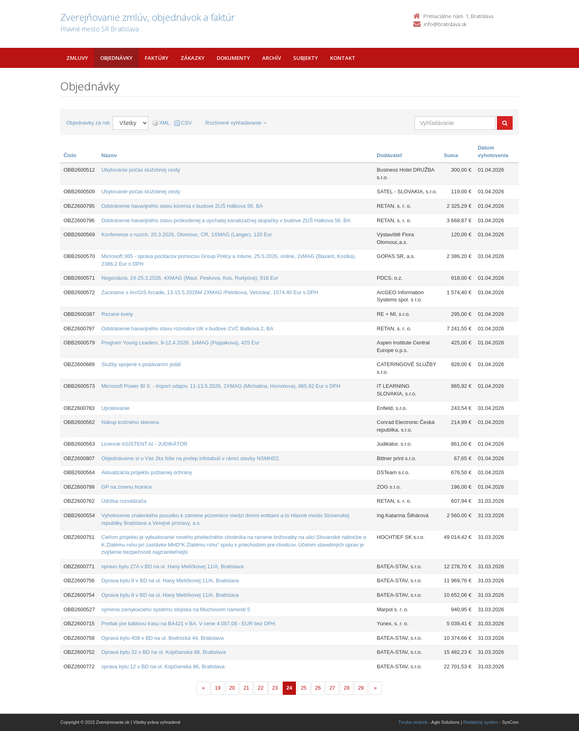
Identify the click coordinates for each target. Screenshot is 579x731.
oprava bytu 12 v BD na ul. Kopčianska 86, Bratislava (162, 666)
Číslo (70, 155)
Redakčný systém (480, 722)
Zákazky (193, 57)
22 (260, 688)
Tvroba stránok (412, 722)
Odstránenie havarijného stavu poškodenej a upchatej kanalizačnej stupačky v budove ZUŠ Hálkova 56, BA (225, 220)
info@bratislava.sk (445, 24)
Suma (451, 155)
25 (303, 688)
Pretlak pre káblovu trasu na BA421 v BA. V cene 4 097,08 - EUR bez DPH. (189, 623)
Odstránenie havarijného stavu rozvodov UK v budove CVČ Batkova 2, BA (187, 329)
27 (332, 688)
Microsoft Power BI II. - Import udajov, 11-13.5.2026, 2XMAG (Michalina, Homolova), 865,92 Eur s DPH (220, 386)
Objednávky (116, 57)
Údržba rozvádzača (123, 501)
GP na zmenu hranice (126, 487)
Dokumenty (233, 57)
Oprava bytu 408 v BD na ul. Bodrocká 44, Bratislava (162, 638)
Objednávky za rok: (88, 123)
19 (217, 688)
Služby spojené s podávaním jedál (141, 364)
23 (275, 688)
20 (232, 688)
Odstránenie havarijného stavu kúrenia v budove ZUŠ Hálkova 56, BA (182, 206)
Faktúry (156, 57)
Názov (109, 155)
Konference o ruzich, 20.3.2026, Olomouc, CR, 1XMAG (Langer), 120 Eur (186, 234)
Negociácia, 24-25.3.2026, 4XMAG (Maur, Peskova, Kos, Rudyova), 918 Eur (189, 278)
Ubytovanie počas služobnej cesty (140, 170)
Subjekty (305, 57)
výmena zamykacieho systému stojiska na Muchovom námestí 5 (175, 609)
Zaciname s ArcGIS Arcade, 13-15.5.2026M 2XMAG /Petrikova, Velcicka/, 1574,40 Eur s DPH (209, 292)
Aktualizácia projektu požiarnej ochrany (146, 472)
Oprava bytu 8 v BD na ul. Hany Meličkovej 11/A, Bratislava (170, 580)
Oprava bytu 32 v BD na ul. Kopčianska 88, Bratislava (163, 652)
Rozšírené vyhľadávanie (236, 123)
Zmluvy (77, 57)
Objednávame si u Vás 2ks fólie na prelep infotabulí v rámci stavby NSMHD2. (190, 458)
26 (318, 688)
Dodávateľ (389, 155)
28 (346, 688)
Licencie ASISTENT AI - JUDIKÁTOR (144, 444)
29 (360, 688)
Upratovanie (115, 408)
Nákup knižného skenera (130, 422)
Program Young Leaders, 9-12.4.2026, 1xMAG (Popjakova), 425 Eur (180, 343)
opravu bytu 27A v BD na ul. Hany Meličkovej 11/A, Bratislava (172, 566)
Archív (271, 57)
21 (246, 688)
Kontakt (342, 57)
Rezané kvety (117, 314)
